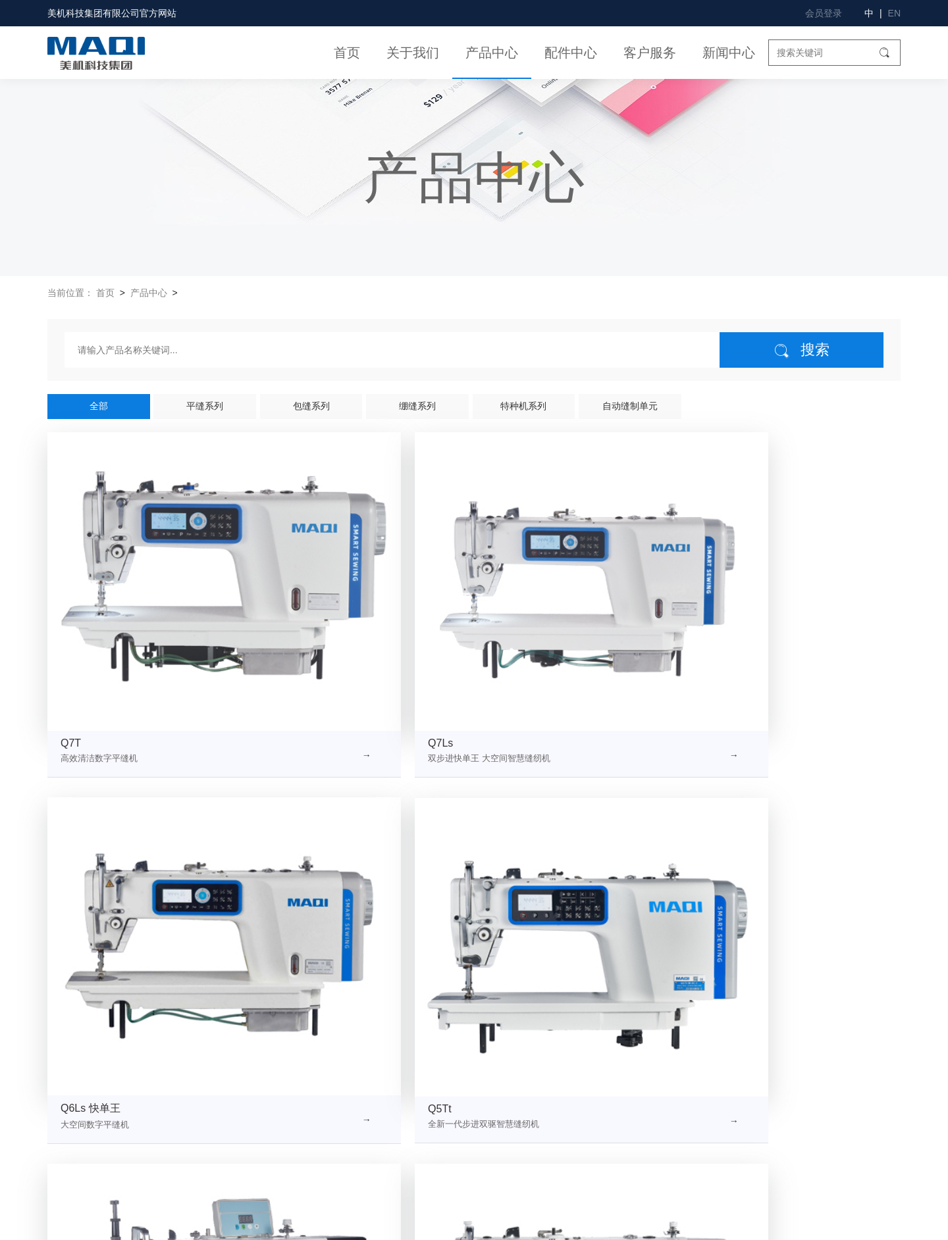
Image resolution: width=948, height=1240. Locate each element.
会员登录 (823, 13)
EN (894, 13)
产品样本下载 (503, 1162)
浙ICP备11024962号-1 (390, 1223)
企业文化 (166, 1070)
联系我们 (67, 1139)
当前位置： (70, 292)
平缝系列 (204, 406)
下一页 (595, 940)
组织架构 (166, 1093)
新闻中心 (728, 52)
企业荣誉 (67, 1093)
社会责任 (67, 1116)
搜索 (802, 350)
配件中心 (570, 52)
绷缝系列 (417, 406)
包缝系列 (311, 406)
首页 (347, 52)
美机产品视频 (503, 1070)
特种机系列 (523, 406)
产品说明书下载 (508, 1116)
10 (562, 940)
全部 (99, 406)
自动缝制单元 (630, 406)
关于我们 (412, 52)
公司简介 (67, 1070)
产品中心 (491, 52)
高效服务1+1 (502, 1139)
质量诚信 (166, 1116)
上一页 (352, 940)
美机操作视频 (503, 1093)
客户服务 (649, 52)
